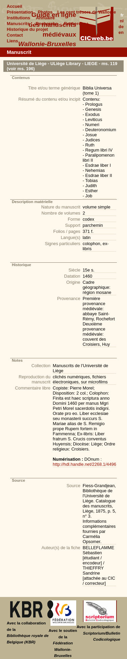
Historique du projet (27, 29)
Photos (45, 12)
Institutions (18, 17)
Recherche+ (76, 23)
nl (122, 20)
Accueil (14, 6)
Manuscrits (18, 23)
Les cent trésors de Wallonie (86, 12)
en (121, 32)
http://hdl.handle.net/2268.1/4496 (84, 464)
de (121, 26)
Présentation (20, 12)
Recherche (47, 23)
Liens (12, 40)
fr (122, 15)
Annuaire (45, 17)
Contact (15, 35)
